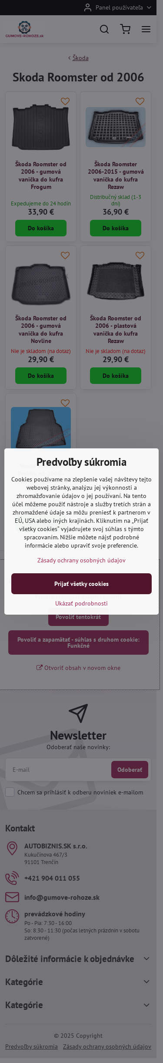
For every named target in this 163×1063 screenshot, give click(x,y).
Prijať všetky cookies (81, 584)
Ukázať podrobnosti (81, 603)
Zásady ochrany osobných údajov (81, 560)
